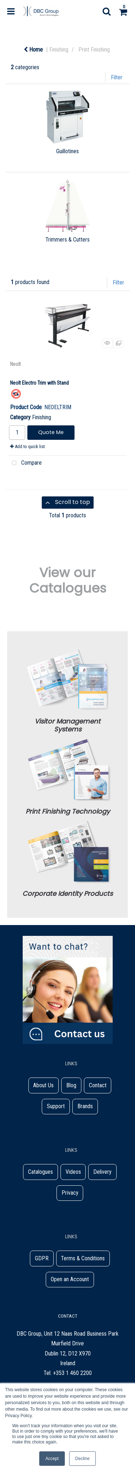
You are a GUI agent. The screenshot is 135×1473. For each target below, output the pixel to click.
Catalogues (40, 1171)
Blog (71, 1085)
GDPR (42, 1258)
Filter (116, 77)
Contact (98, 1085)
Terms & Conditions (83, 1258)
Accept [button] (52, 1458)
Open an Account (70, 1279)
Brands (85, 1106)
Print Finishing (94, 49)
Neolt (15, 364)
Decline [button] (82, 1458)
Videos (73, 1171)
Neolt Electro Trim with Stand (39, 383)
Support (56, 1106)
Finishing (58, 49)
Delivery (102, 1171)
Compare (25, 463)
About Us (43, 1085)
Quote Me (51, 432)
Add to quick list (27, 446)
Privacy (70, 1192)
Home (33, 49)
